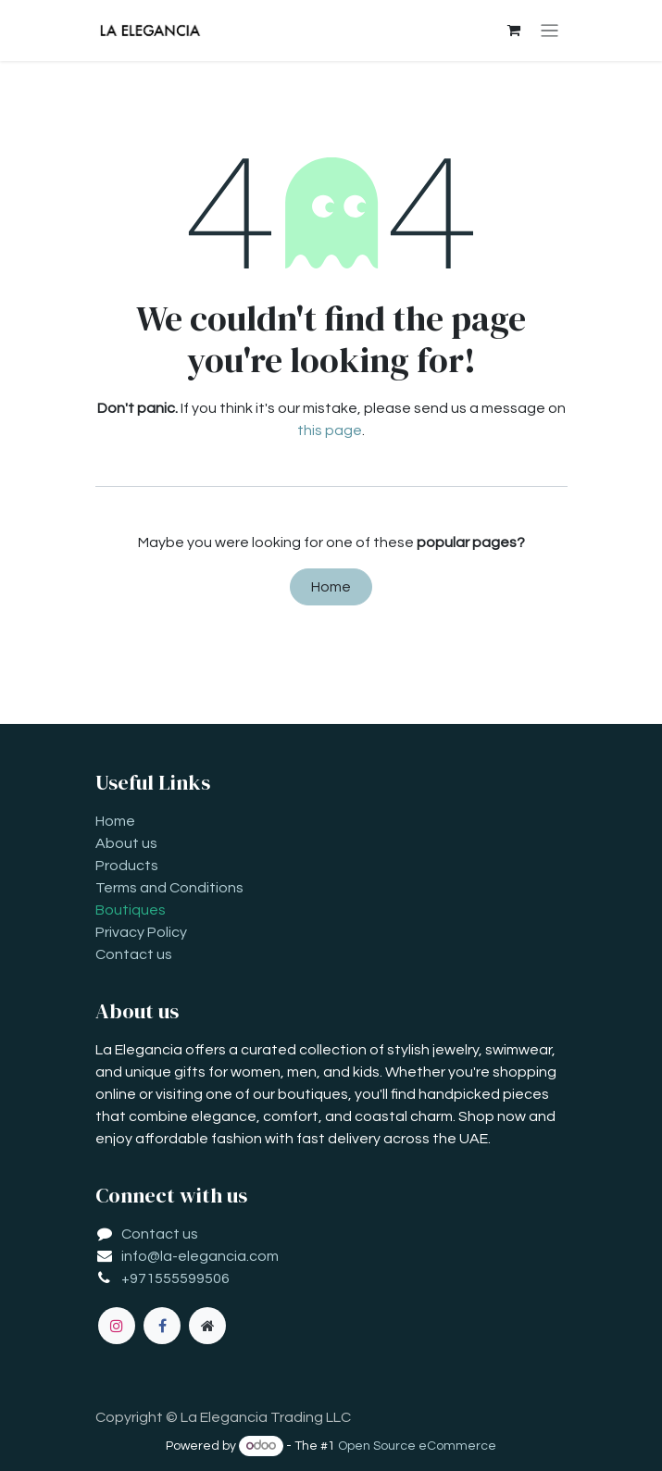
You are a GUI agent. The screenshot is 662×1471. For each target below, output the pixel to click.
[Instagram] (116, 1325)
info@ (140, 1256)
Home (331, 587)
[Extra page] (207, 1325)
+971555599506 (175, 1278)
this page (329, 430)
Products (126, 865)
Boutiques (130, 910)
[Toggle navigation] (549, 31)
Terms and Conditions (169, 887)
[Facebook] (162, 1325)
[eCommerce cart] (513, 30)
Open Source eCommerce (417, 1446)
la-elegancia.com (219, 1256)
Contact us (133, 954)
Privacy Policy (141, 932)
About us (126, 843)
